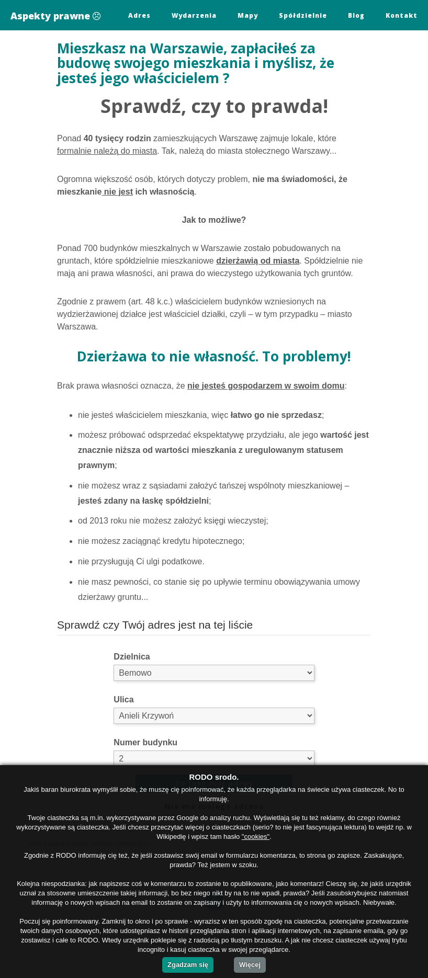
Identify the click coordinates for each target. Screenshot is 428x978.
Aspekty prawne (55, 15)
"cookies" (255, 836)
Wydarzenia (194, 15)
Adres (139, 15)
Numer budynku (145, 742)
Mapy (248, 15)
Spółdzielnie (303, 15)
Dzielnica (132, 656)
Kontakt (402, 15)
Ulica (123, 699)
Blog (356, 15)
